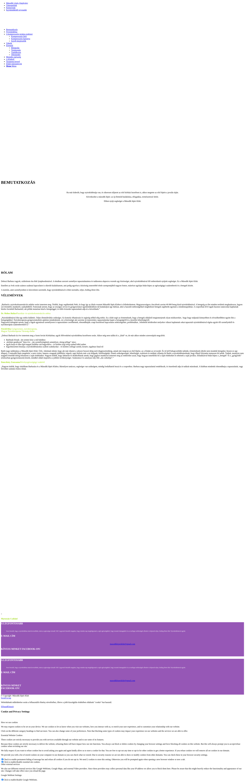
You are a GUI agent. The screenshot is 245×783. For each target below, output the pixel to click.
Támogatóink (11, 5)
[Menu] (11, 66)
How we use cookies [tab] (9, 722)
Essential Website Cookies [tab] (11, 735)
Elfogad (4, 707)
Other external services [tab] (10, 764)
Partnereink (11, 8)
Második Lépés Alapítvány (17, 3)
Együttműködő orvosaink (16, 10)
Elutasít (10, 707)
